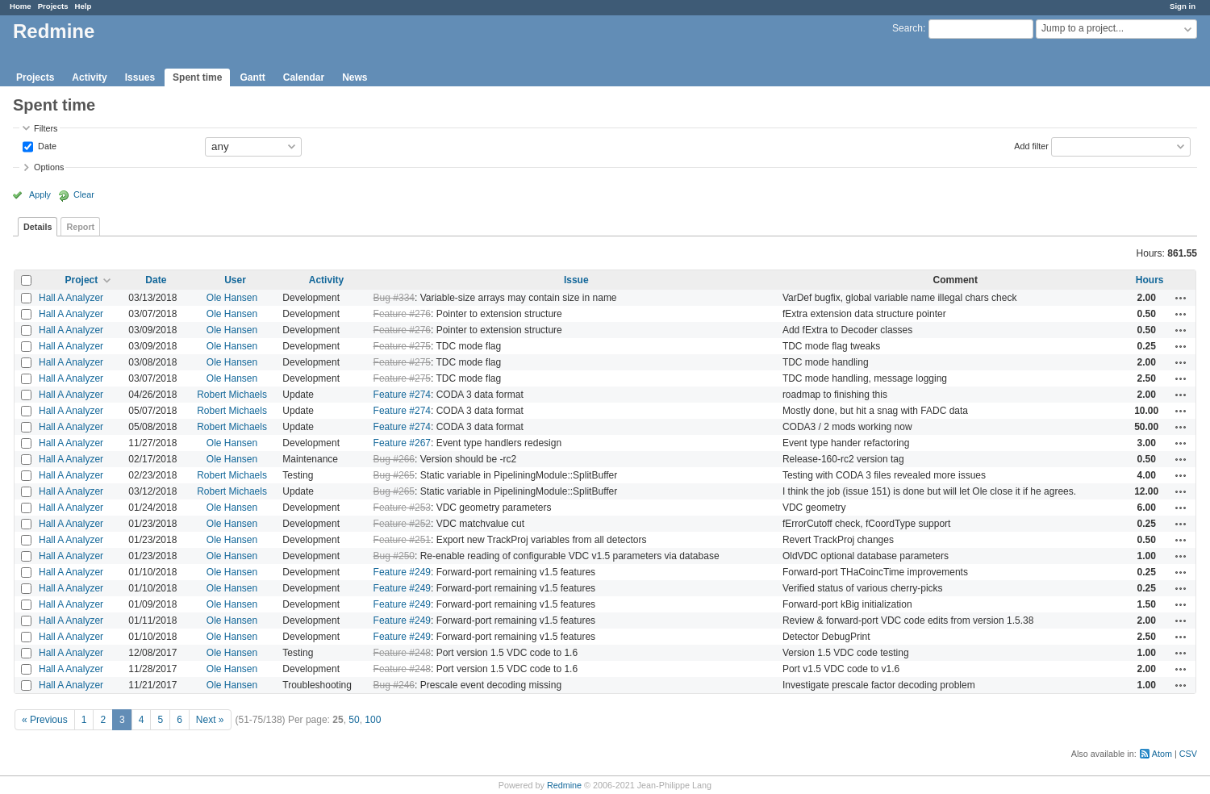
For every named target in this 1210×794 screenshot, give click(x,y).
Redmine (564, 785)
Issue (576, 280)
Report (80, 227)
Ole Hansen (232, 297)
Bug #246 (394, 685)
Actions (1181, 297)
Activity (89, 77)
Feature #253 (402, 507)
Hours (1150, 280)
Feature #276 (402, 314)
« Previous (45, 719)
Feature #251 (402, 539)
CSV (1188, 753)
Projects (53, 6)
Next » (210, 719)
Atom (1162, 753)
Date (45, 145)
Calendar (303, 77)
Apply (40, 194)
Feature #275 (402, 346)
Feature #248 (402, 652)
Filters (45, 128)
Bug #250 (394, 556)
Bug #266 (394, 459)
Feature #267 (402, 443)
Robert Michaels (232, 394)
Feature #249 (402, 572)
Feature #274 (402, 394)
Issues (140, 77)
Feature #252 (402, 523)
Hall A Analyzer (71, 297)
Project (81, 280)
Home (20, 6)
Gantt (252, 77)
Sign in (1182, 6)
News (354, 77)
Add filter (1031, 145)
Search (907, 28)
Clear (83, 194)
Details (37, 227)
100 (373, 719)
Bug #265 (394, 475)
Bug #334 (394, 297)
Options (49, 167)
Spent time (197, 77)
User (235, 280)
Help (83, 6)
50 (353, 719)
